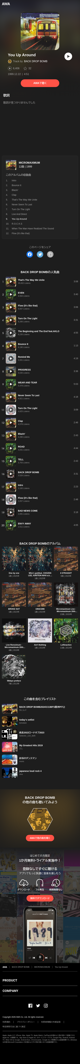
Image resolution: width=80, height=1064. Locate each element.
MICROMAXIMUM (29, 162)
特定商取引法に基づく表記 (14, 1027)
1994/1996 (40, 609)
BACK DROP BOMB (36, 61)
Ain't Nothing (40, 645)
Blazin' (15, 190)
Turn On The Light (21, 209)
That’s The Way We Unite (24, 199)
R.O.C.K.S (17, 223)
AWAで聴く (40, 83)
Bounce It (16, 185)
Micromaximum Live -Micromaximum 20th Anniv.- (66, 611)
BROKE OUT (14, 609)
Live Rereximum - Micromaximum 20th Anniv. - (14, 647)
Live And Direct (19, 214)
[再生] (68, 56)
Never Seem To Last (22, 204)
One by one (14, 573)
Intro (14, 180)
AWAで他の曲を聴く (40, 838)
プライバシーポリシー (26, 1022)
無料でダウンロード (40, 898)
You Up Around (61, 967)
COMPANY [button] (10, 991)
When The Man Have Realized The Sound (33, 228)
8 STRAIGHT (66, 573)
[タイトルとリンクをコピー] (50, 254)
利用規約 (6, 1022)
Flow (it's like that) (21, 233)
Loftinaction (66, 645)
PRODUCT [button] (10, 980)
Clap (14, 195)
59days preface (14, 681)
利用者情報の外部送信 (51, 1022)
